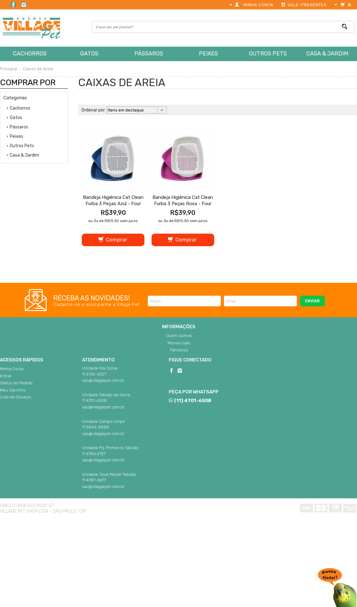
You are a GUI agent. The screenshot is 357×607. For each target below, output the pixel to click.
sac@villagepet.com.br (103, 380)
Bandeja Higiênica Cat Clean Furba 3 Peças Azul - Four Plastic (113, 204)
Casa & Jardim (327, 53)
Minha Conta (11, 368)
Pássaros (148, 53)
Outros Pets (268, 53)
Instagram (24, 4)
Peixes (208, 53)
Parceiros (179, 350)
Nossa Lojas (179, 342)
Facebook (13, 4)
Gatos (89, 53)
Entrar (6, 376)
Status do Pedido (16, 383)
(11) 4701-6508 (190, 400)
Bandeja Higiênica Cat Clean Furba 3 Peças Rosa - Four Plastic (183, 204)
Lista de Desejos (15, 397)
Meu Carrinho (13, 390)
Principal (8, 68)
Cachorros (30, 53)
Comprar (112, 239)
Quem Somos (179, 335)
